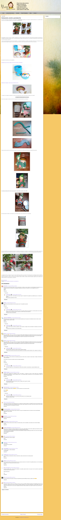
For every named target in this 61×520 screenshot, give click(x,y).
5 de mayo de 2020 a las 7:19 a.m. (13, 448)
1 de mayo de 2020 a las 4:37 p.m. (11, 302)
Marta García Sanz (6, 387)
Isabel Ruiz (5, 416)
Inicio (3, 13)
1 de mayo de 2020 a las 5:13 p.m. (16, 325)
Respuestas (6, 323)
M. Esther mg (6, 454)
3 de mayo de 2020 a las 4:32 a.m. (15, 409)
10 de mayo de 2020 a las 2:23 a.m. (10, 477)
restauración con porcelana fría (14, 281)
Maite (5, 436)
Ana (4, 402)
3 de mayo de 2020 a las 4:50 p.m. (12, 416)
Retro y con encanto (7, 467)
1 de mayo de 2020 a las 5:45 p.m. (10, 333)
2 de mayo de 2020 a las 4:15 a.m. (15, 355)
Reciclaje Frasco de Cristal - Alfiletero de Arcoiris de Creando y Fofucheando (12, 62)
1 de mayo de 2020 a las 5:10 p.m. (16, 294)
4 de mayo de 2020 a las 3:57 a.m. (15, 427)
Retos (31, 13)
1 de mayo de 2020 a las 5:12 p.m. (16, 309)
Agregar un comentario (5, 489)
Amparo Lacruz (6, 421)
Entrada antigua (39, 514)
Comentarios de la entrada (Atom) (24, 517)
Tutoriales (17, 13)
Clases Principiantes (24, 13)
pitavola (5, 302)
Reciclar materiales (7, 281)
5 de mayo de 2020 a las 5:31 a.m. (12, 442)
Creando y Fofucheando (7, 427)
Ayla (4, 482)
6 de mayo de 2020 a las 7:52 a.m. (12, 454)
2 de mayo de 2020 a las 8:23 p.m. (16, 348)
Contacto (35, 13)
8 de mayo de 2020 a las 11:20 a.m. (11, 460)
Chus (4, 477)
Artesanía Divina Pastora (10, 13)
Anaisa (5, 333)
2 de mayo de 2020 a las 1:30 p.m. (14, 387)
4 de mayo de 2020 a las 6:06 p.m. (10, 436)
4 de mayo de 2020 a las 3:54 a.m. (13, 421)
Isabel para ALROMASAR (7, 317)
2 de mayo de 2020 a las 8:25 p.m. (16, 365)
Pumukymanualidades (7, 409)
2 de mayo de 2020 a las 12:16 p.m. (14, 372)
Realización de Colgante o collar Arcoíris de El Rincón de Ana (10, 82)
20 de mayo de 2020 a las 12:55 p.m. (10, 482)
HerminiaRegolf (6, 448)
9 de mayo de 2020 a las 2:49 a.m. (14, 467)
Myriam (5, 460)
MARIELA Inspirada (6, 372)
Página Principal (23, 514)
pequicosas (5, 442)
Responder (5, 299)
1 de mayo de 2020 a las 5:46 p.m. (10, 340)
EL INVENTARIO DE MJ (7, 355)
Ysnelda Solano (8, 294)
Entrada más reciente (5, 514)
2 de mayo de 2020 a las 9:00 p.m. (10, 402)
